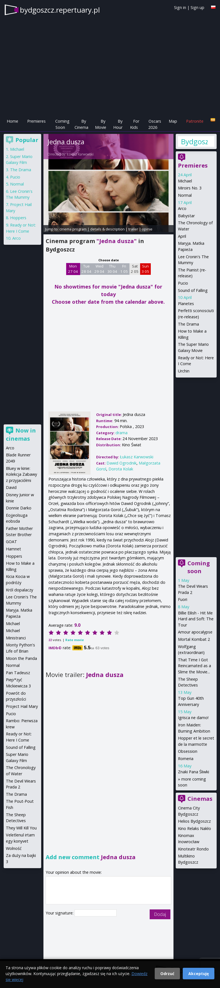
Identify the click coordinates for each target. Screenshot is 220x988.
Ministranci (16, 638)
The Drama (188, 324)
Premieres (36, 121)
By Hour (117, 124)
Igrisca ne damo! (193, 717)
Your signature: (60, 913)
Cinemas (199, 798)
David (11, 487)
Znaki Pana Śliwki (193, 771)
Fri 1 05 (124, 269)
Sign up (197, 7)
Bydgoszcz (194, 141)
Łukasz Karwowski (80, 154)
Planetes (186, 303)
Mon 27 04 (73, 269)
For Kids (134, 124)
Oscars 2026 (154, 124)
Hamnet (13, 549)
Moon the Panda (21, 658)
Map (173, 121)
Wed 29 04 (99, 269)
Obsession (187, 751)
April (182, 236)
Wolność (14, 848)
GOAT (11, 541)
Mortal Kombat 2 (194, 639)
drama (121, 432)
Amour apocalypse (195, 632)
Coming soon (198, 567)
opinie (147, 229)
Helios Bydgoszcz (194, 821)
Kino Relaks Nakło (194, 828)
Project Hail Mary (22, 706)
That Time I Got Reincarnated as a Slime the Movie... (194, 665)
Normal (185, 195)
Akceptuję (198, 973)
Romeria (185, 758)
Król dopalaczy (19, 590)
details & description (107, 229)
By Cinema (81, 124)
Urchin (183, 371)
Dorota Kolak (120, 469)
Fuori (182, 599)
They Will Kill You (21, 828)
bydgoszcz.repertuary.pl (60, 10)
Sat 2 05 (134, 269)
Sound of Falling (193, 290)
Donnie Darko (18, 508)
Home (12, 121)
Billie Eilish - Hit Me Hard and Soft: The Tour (196, 619)
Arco (182, 208)
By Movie (100, 124)
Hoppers (18, 217)
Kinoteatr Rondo (193, 849)
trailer (133, 229)
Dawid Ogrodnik (121, 463)
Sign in (180, 7)
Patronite (194, 121)
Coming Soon (62, 124)
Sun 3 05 (145, 269)
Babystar (186, 215)
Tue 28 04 (86, 269)
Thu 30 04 (112, 269)
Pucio (183, 283)
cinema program (73, 229)
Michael (185, 181)
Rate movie (74, 640)
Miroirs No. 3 (190, 188)
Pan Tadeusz (18, 672)
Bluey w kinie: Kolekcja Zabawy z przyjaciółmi (21, 474)
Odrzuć (167, 973)
